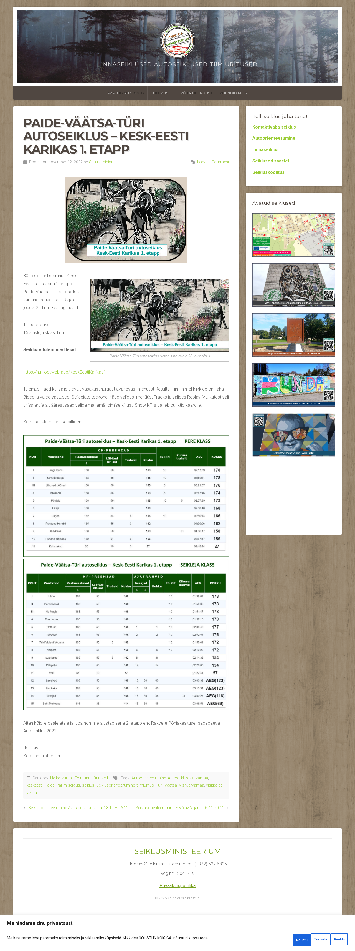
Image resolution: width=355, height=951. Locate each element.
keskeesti (35, 785)
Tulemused (162, 93)
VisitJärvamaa (191, 785)
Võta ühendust (196, 93)
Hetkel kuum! (61, 778)
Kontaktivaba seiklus (274, 127)
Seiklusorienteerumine (115, 785)
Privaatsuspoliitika (177, 885)
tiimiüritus (145, 785)
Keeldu (302, 940)
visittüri (33, 792)
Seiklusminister (102, 162)
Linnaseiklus (265, 149)
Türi (159, 785)
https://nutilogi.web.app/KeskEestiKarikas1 (64, 372)
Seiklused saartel (270, 161)
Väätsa (170, 785)
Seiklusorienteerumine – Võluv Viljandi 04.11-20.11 (180, 807)
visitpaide (214, 785)
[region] (177, 935)
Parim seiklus (68, 785)
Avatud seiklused (125, 93)
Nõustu (333, 940)
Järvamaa (199, 778)
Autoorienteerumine (148, 778)
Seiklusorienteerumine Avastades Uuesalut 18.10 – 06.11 (78, 807)
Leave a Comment (213, 162)
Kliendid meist (234, 93)
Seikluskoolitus (268, 172)
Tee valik (270, 940)
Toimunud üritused (91, 778)
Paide (49, 785)
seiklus (88, 785)
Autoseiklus (178, 778)
